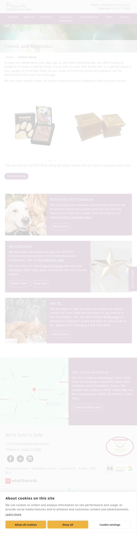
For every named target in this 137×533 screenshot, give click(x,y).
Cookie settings (110, 524)
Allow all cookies (26, 524)
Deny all (67, 524)
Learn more (13, 514)
